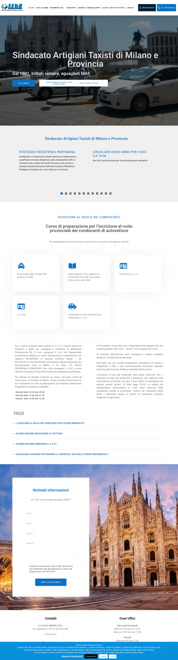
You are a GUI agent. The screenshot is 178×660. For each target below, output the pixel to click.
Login (130, 8)
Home (31, 8)
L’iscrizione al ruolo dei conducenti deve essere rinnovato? (50, 423)
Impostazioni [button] (91, 656)
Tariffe (71, 8)
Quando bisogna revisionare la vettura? (39, 433)
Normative (56, 8)
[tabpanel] (49, 161)
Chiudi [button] (113, 656)
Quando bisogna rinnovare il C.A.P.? (36, 444)
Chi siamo (42, 8)
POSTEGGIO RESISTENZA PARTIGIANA (47, 152)
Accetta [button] (103, 656)
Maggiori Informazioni (72, 656)
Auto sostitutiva (113, 8)
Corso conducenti (89, 8)
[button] (89, 423)
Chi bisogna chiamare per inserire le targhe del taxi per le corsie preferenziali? (62, 454)
